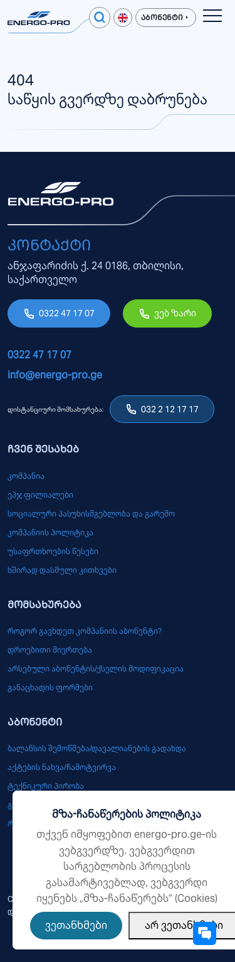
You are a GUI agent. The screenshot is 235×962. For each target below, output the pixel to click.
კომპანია (26, 476)
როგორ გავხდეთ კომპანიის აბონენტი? (85, 631)
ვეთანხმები (76, 925)
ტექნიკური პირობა (46, 786)
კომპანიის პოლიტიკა (50, 532)
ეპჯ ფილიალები (40, 495)
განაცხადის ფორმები (50, 687)
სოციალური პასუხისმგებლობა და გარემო (91, 513)
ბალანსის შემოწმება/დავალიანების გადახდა (97, 748)
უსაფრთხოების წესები (53, 551)
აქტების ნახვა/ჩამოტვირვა (62, 767)
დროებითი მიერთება (50, 650)
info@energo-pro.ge (55, 375)
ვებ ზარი (175, 313)
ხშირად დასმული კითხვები (62, 570)
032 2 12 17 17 (170, 409)
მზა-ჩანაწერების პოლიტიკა (126, 814)
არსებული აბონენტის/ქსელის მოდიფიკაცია (96, 668)
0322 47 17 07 (67, 313)
